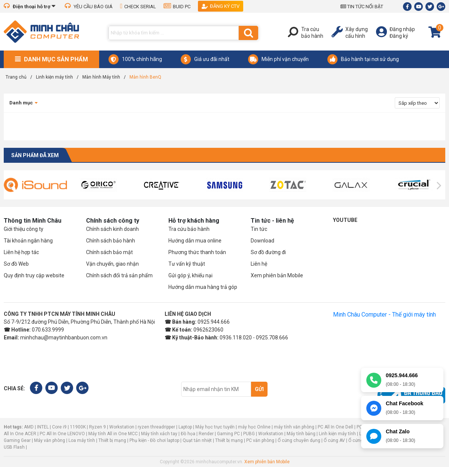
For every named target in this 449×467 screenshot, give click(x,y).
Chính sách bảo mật (109, 252)
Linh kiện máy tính (337, 433)
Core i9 (59, 427)
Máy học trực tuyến (215, 427)
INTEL (43, 427)
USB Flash (15, 447)
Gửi (259, 389)
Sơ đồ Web (16, 264)
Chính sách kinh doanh (112, 229)
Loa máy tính (81, 440)
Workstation (121, 427)
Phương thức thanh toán (197, 252)
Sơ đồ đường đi (268, 252)
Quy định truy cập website (34, 275)
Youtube (345, 220)
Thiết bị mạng (112, 440)
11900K (78, 427)
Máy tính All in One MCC (113, 433)
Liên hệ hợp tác (21, 252)
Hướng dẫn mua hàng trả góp (202, 287)
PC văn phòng (260, 440)
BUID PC (177, 6)
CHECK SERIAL (138, 6)
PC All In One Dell (335, 427)
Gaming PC (228, 433)
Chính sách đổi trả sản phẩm (119, 275)
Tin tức (259, 229)
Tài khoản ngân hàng (28, 241)
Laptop (185, 427)
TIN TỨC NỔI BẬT (361, 6)
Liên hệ (259, 264)
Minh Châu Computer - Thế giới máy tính (384, 314)
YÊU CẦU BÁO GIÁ (89, 6)
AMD (29, 427)
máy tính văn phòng (294, 427)
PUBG (249, 433)
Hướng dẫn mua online (195, 241)
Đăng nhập (402, 29)
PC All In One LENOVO (62, 433)
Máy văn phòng (49, 440)
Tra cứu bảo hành (189, 229)
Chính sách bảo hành (110, 241)
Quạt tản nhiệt (197, 440)
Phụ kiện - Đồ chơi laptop (154, 440)
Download (262, 241)
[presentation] (9, 185)
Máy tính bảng (301, 433)
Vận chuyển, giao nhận (112, 264)
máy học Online (254, 427)
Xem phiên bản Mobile (277, 275)
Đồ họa (188, 433)
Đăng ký (399, 36)
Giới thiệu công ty (23, 229)
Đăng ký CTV (220, 6)
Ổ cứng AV (334, 440)
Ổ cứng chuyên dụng (299, 440)
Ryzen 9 (97, 427)
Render (206, 433)
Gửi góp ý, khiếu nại (190, 275)
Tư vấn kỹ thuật (186, 264)
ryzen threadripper (156, 427)
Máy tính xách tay (159, 433)
